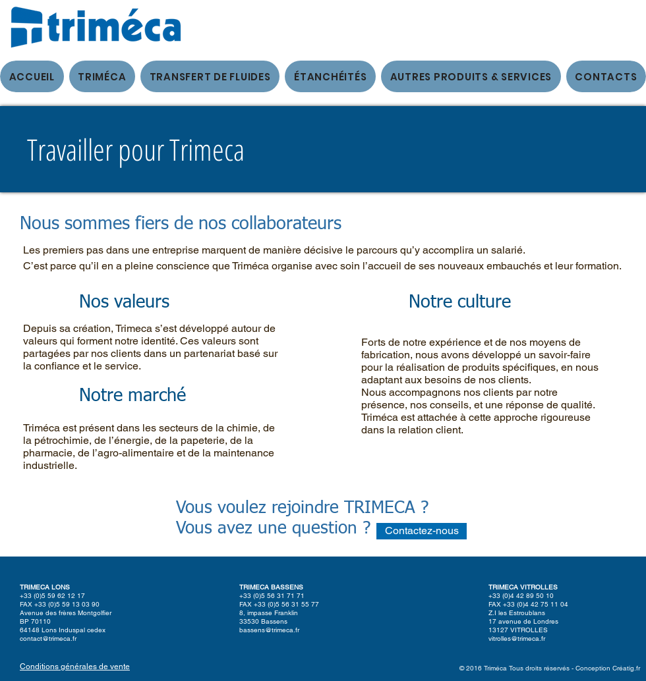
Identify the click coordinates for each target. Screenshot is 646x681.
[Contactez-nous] (421, 531)
